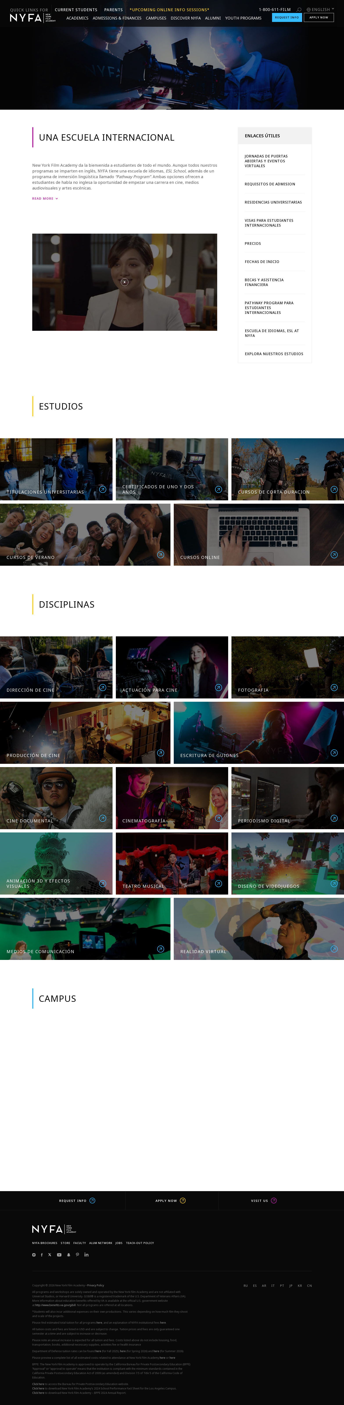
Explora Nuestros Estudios (274, 353)
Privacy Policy (95, 1285)
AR (264, 1285)
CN (309, 1285)
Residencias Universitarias (273, 202)
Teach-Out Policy (140, 1243)
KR (300, 1285)
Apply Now (171, 1200)
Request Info (77, 1200)
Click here (38, 1384)
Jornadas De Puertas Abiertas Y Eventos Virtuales (266, 161)
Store (65, 1243)
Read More (43, 198)
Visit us (264, 1200)
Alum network (100, 1243)
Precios (253, 243)
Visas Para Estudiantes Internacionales (269, 223)
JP (291, 1285)
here (99, 1322)
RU (246, 1285)
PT (282, 1285)
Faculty (79, 1243)
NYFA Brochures (44, 1243)
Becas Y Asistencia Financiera (264, 282)
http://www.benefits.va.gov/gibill (55, 1305)
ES (255, 1285)
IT (273, 1285)
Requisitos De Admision (270, 184)
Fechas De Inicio (262, 261)
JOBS (119, 1243)
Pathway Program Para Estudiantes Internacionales (269, 308)
